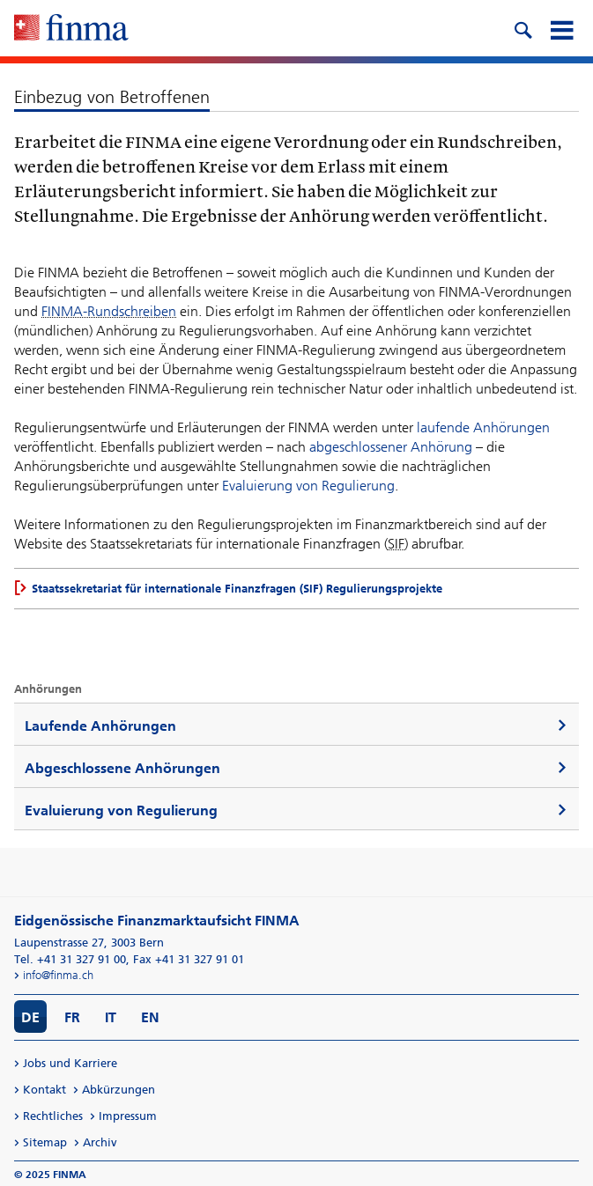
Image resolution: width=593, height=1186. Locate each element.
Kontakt (44, 1089)
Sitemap (45, 1142)
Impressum (128, 1116)
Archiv (100, 1142)
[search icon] (522, 28)
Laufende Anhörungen (100, 726)
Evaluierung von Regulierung (308, 485)
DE (30, 1017)
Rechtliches (53, 1116)
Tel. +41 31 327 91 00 (70, 959)
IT (110, 1017)
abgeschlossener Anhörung (390, 446)
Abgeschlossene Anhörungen (122, 768)
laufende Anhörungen (483, 427)
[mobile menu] (561, 28)
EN (150, 1017)
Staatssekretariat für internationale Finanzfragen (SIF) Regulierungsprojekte (237, 588)
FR (72, 1017)
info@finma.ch (58, 975)
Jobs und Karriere (70, 1063)
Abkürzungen (118, 1089)
